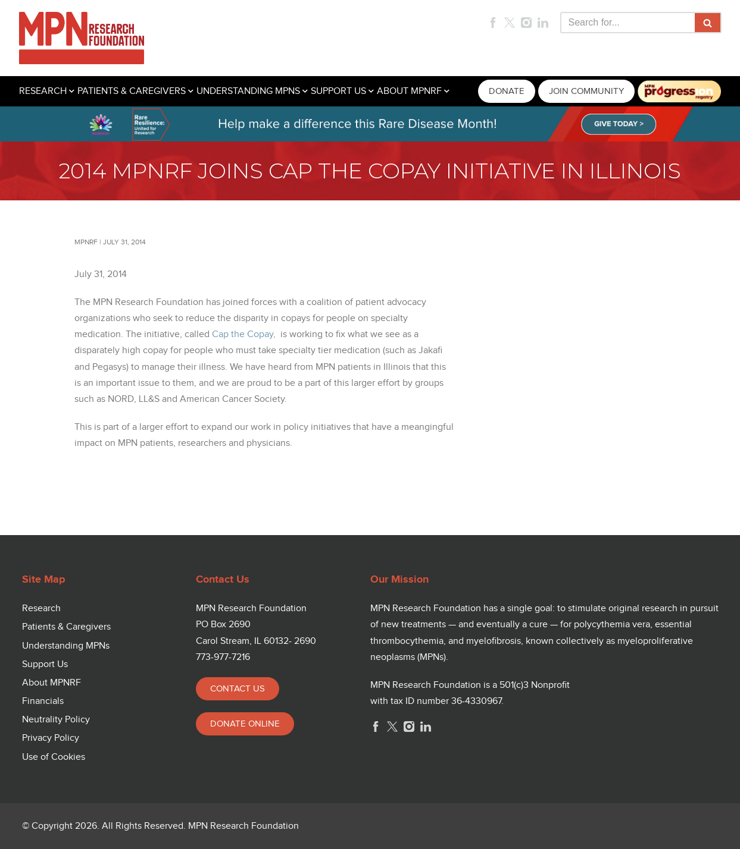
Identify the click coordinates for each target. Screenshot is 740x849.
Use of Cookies (53, 757)
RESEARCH (43, 91)
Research (41, 608)
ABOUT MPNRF (409, 91)
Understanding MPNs (66, 646)
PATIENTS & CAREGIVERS (131, 91)
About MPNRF (51, 682)
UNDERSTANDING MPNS (248, 91)
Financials (43, 701)
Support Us (45, 664)
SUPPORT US (338, 91)
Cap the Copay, (244, 334)
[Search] (627, 22)
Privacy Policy (50, 738)
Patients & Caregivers (66, 627)
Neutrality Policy (56, 719)
